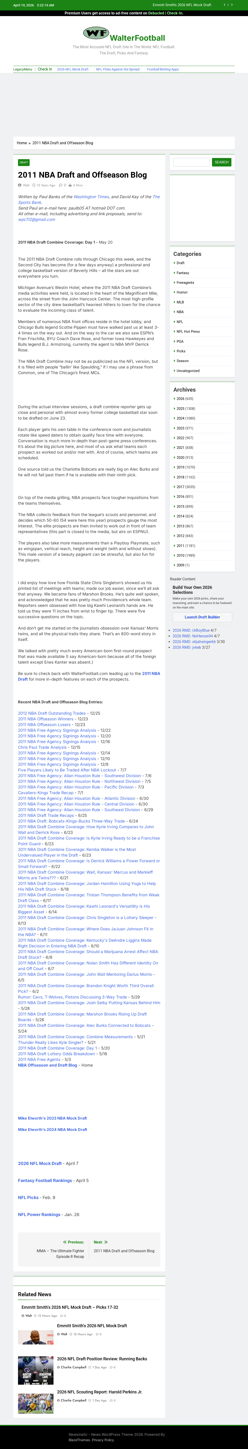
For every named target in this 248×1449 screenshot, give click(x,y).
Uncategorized (188, 371)
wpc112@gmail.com (36, 219)
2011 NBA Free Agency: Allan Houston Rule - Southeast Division (79, 810)
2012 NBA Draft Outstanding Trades (52, 713)
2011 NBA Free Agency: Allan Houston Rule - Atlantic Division (76, 798)
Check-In (174, 13)
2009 (180, 565)
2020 (180, 457)
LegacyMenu (22, 69)
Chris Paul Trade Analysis (42, 747)
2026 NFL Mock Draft (73, 69)
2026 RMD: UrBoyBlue (192, 630)
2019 (180, 467)
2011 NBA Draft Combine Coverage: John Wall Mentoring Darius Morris (85, 974)
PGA (180, 341)
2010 (180, 555)
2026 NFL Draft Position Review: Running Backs (102, 1359)
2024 (180, 418)
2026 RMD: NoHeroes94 (193, 636)
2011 (180, 546)
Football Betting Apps (163, 69)
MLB (180, 302)
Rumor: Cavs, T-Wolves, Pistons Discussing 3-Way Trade (72, 997)
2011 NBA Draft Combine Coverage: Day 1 (57, 1048)
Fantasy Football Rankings (45, 1180)
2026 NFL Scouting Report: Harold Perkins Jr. (99, 1392)
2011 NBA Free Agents (39, 1059)
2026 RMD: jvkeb (187, 647)
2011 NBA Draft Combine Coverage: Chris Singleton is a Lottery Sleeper (85, 917)
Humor (182, 292)
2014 (180, 516)
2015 (180, 506)
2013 (180, 526)
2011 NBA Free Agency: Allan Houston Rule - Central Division (76, 804)
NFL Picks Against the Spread (118, 69)
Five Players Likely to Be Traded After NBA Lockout (67, 770)
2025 (180, 409)
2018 (180, 477)
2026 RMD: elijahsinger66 (195, 641)
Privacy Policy (103, 1440)
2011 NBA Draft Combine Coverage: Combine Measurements (75, 1037)
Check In (45, 69)
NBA (180, 312)
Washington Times (91, 197)
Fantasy (183, 273)
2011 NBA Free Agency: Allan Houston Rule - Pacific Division (76, 787)
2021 (180, 448)
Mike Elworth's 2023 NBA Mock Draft (52, 1118)
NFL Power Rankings (39, 1214)
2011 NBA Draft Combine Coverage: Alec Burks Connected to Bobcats (84, 1025)
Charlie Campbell (73, 1367)
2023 (180, 428)
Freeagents (185, 282)
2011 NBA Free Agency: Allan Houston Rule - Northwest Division (79, 781)
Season (183, 361)
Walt (26, 185)
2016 (180, 497)
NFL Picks (28, 1197)
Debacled (156, 13)
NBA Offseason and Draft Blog (47, 1065)
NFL (180, 322)
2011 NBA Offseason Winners (45, 719)
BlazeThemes (79, 1440)
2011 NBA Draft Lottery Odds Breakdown (56, 1054)
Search (222, 162)
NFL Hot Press (188, 331)
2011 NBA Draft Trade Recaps (46, 815)
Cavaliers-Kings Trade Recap (45, 793)
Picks (181, 351)
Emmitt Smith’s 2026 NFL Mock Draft (182, 5)
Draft (24, 163)
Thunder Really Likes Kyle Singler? (50, 1042)
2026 (180, 399)
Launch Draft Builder (202, 617)
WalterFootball (137, 38)
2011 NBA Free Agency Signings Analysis (57, 730)
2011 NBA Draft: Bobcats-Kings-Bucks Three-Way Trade (71, 821)
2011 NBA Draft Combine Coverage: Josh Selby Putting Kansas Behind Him (89, 1003)
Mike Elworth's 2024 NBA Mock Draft (52, 1129)
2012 (180, 536)
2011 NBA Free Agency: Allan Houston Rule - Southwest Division (79, 776)
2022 (180, 438)
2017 (180, 487)
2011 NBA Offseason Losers (44, 724)
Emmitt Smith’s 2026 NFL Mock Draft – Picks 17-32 (70, 1307)
